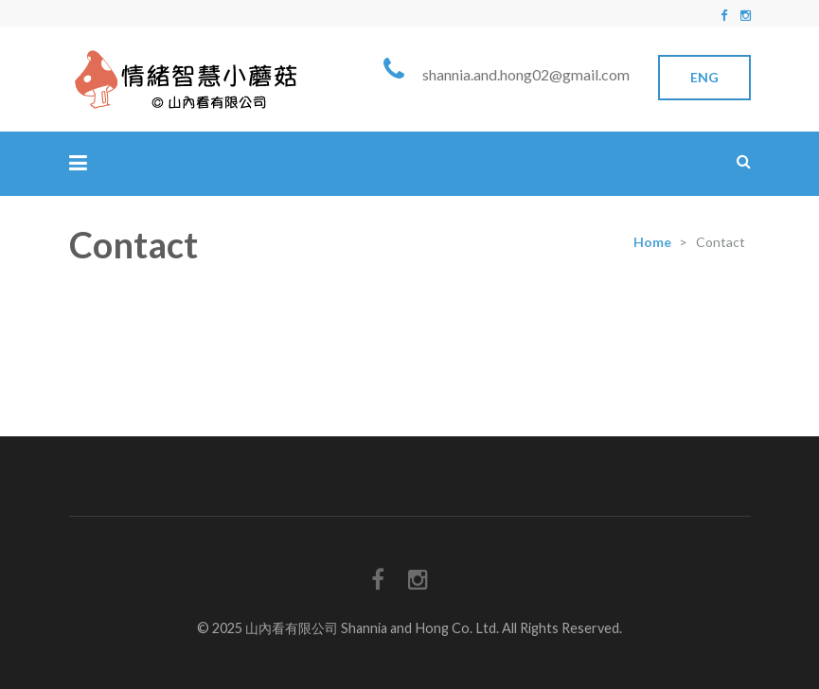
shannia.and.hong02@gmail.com (526, 74)
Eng (704, 77)
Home (652, 242)
